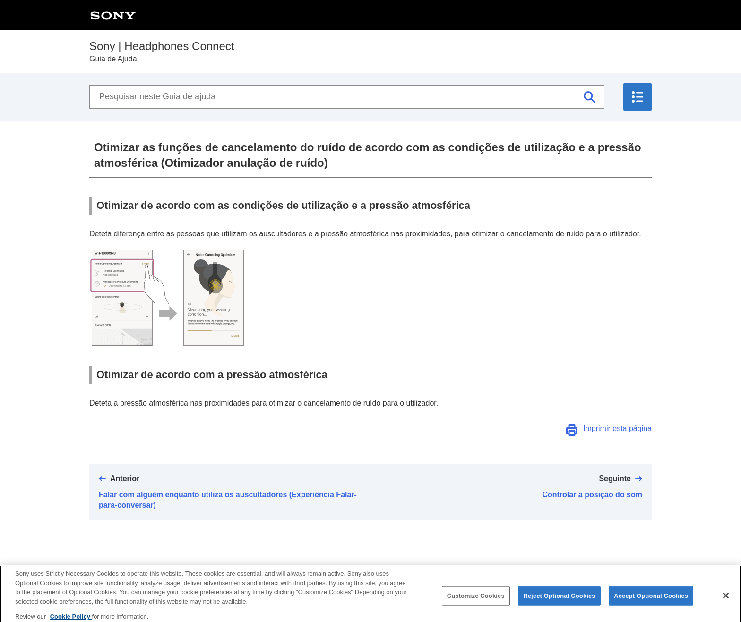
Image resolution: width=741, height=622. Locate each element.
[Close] (725, 599)
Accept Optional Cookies (651, 600)
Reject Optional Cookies (559, 600)
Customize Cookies (476, 600)
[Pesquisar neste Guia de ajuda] (346, 97)
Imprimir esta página (617, 428)
